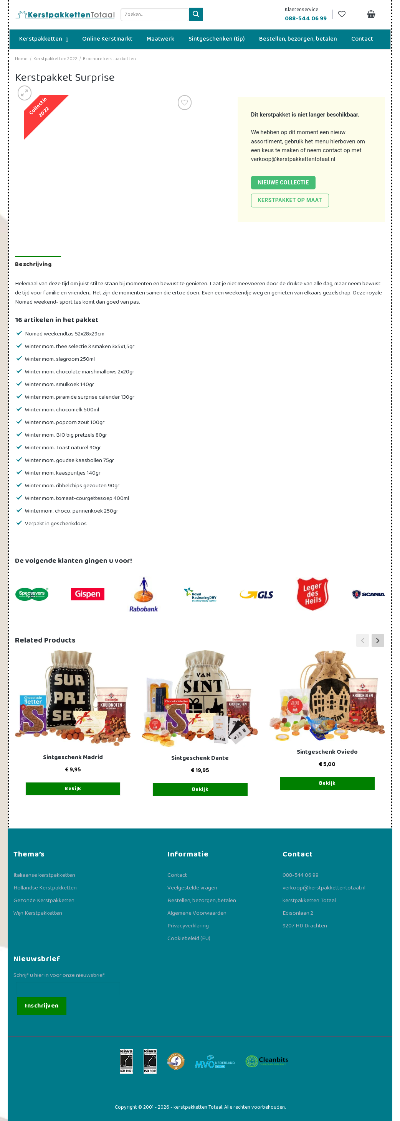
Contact (177, 875)
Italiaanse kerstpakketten (44, 875)
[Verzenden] (196, 14)
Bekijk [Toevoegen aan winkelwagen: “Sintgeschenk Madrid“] (72, 788)
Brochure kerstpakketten (109, 58)
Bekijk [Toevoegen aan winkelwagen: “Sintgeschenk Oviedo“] (327, 783)
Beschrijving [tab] (33, 264)
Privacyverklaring (188, 925)
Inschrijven (41, 1006)
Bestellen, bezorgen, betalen (201, 900)
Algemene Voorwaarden (196, 913)
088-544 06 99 (301, 875)
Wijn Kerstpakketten (37, 913)
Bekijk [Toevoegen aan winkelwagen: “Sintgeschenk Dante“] (200, 789)
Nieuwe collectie (283, 182)
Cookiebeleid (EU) (188, 938)
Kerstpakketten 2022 (55, 58)
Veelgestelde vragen (192, 888)
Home (21, 58)
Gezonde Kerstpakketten (43, 900)
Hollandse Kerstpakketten (45, 888)
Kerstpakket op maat (290, 200)
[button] (378, 640)
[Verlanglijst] (346, 14)
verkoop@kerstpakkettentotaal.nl (293, 159)
